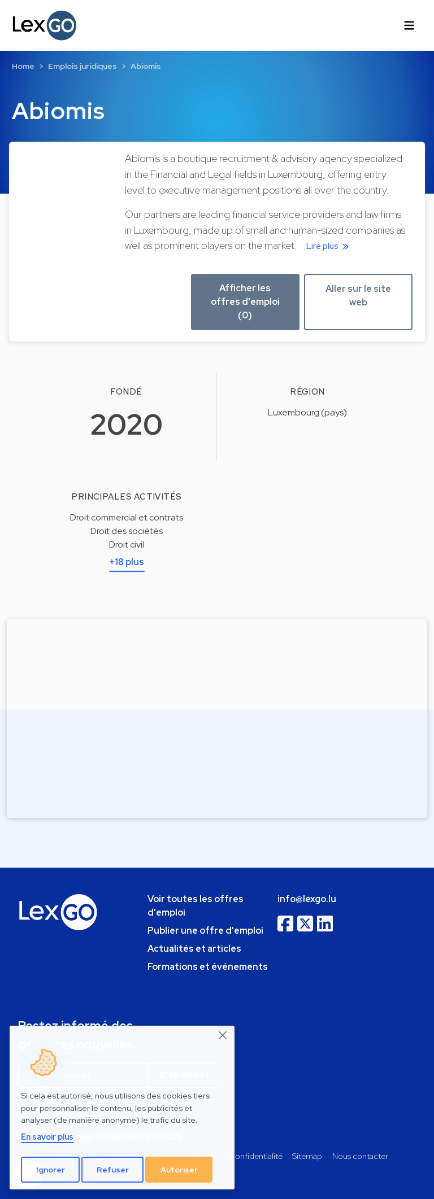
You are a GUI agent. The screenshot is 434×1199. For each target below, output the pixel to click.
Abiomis (146, 66)
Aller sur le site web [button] (358, 295)
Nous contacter (360, 1155)
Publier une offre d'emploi (205, 931)
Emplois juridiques (82, 66)
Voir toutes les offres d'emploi (195, 905)
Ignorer (50, 1170)
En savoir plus (47, 1136)
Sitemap (307, 1155)
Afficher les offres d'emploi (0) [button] (245, 301)
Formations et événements (207, 967)
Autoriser (179, 1170)
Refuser (113, 1170)
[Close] (223, 1035)
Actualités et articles (194, 949)
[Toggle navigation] (409, 25)
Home (23, 66)
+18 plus (127, 562)
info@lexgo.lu (306, 899)
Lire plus (329, 246)
